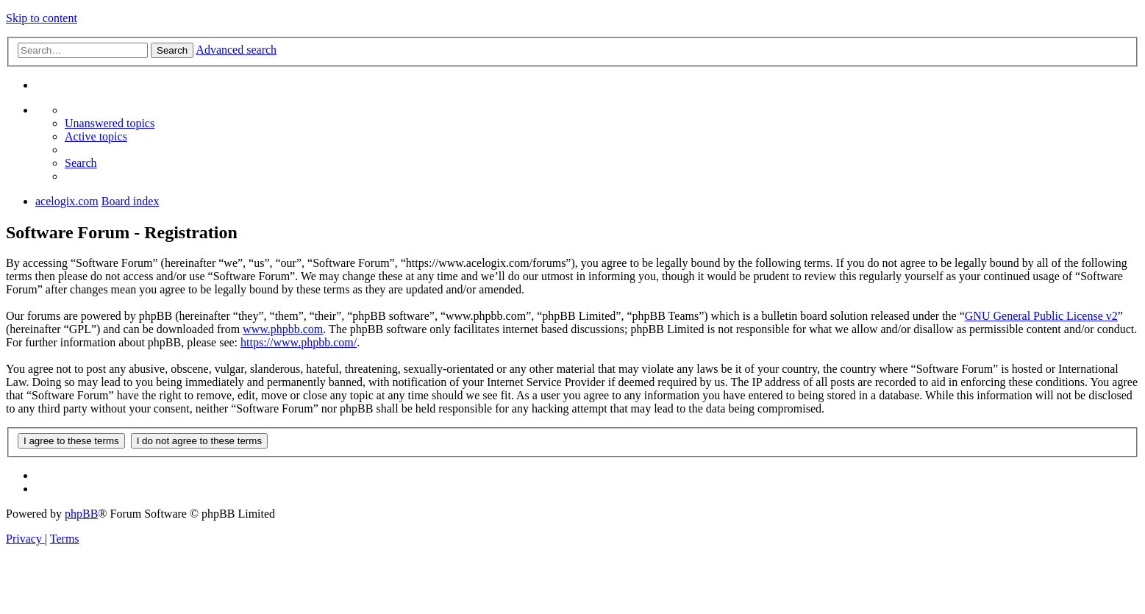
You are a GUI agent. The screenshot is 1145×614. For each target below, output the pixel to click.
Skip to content (41, 18)
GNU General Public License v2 (1041, 316)
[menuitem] (109, 123)
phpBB (81, 513)
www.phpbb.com (283, 329)
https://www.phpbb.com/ (298, 342)
